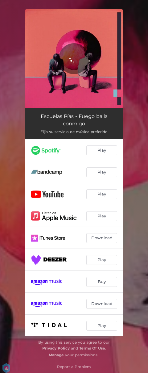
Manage (56, 355)
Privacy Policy (56, 348)
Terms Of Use (92, 348)
